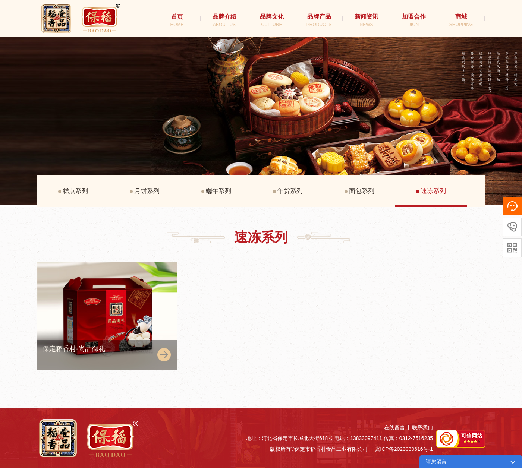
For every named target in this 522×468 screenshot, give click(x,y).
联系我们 (422, 427)
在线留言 (394, 427)
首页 (177, 20)
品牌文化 (272, 20)
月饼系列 (145, 191)
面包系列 (359, 191)
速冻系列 (431, 191)
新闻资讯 (366, 20)
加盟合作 (414, 20)
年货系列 (288, 191)
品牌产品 (318, 20)
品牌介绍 (224, 20)
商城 (461, 20)
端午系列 (216, 191)
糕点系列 (73, 191)
